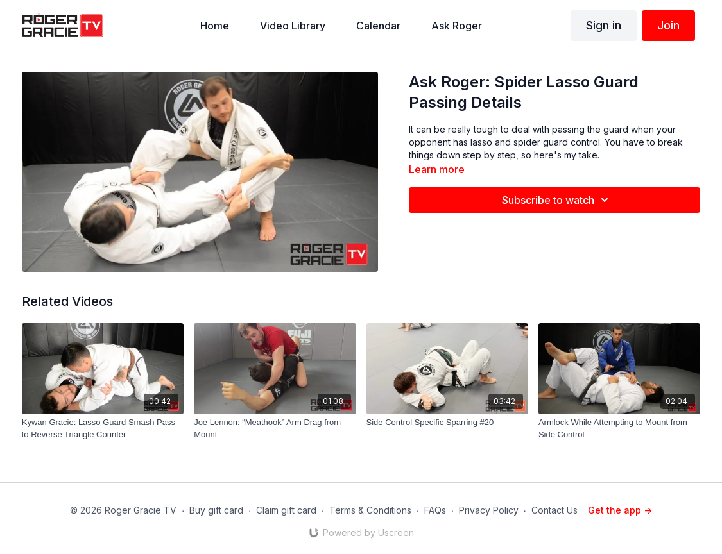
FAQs (435, 510)
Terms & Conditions (370, 510)
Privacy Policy (489, 510)
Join (668, 25)
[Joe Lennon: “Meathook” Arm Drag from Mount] (275, 428)
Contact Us (554, 510)
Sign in (603, 25)
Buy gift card (216, 510)
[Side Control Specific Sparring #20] (447, 422)
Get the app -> (620, 510)
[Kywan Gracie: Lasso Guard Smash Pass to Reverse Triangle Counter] (103, 428)
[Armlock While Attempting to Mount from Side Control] (619, 428)
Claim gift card (286, 510)
